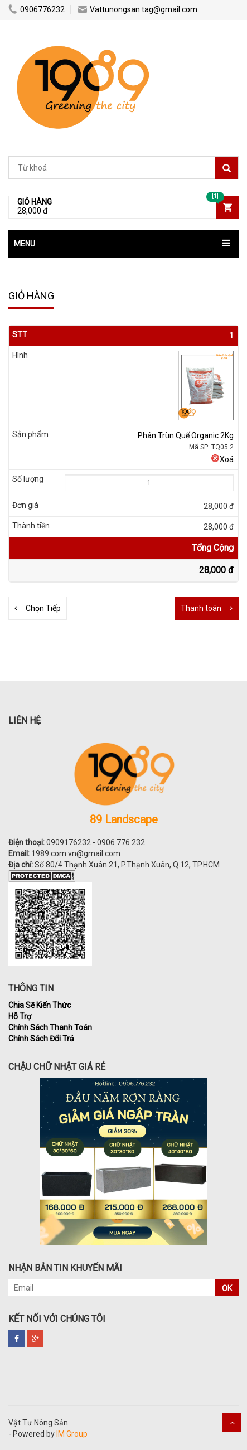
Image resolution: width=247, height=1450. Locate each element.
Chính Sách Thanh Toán (50, 1027)
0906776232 (36, 9)
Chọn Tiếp (43, 608)
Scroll (231, 1422)
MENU (24, 243)
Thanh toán (201, 608)
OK (227, 1288)
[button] (123, 244)
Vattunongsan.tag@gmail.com (137, 9)
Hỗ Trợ (19, 1016)
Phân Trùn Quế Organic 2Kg (186, 435)
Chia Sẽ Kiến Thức (39, 1005)
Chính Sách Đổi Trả (41, 1038)
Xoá (222, 459)
